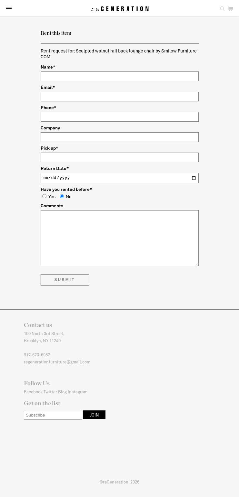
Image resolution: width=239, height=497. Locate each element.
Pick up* (49, 148)
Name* (48, 67)
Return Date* (55, 168)
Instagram (77, 391)
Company (50, 127)
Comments (52, 205)
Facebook (33, 391)
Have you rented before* (66, 189)
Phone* (48, 107)
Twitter (50, 391)
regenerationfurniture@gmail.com (57, 361)
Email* (48, 87)
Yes (48, 196)
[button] (9, 8)
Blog (62, 391)
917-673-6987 (37, 354)
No (66, 196)
